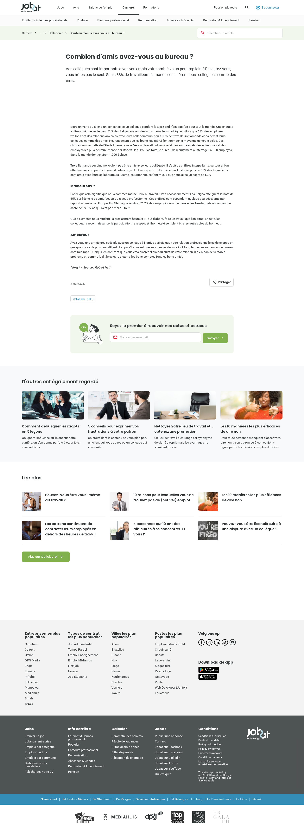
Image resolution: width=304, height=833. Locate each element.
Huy (114, 663)
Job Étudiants (77, 679)
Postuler (73, 747)
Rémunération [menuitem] (147, 20)
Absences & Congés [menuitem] (180, 20)
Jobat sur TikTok (166, 766)
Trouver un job (34, 739)
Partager (221, 282)
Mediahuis (32, 696)
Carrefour (31, 647)
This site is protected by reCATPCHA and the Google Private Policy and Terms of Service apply (214, 779)
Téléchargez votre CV (39, 774)
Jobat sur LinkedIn (167, 760)
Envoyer (211, 339)
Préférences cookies (210, 755)
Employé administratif (170, 647)
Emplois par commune (40, 760)
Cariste (159, 658)
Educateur (162, 696)
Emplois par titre (36, 755)
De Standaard (102, 802)
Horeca (73, 674)
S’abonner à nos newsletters (36, 767)
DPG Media (32, 663)
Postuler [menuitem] (82, 20)
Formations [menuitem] (151, 7)
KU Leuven (32, 685)
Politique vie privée (209, 751)
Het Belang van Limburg (185, 802)
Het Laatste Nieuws (74, 802)
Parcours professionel (83, 753)
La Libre (241, 802)
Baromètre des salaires (127, 739)
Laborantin (162, 663)
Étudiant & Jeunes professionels (80, 740)
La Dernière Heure (219, 802)
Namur (116, 674)
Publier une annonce (169, 739)
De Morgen (123, 802)
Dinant (116, 658)
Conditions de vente (210, 760)
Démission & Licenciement (86, 769)
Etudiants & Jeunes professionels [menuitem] (44, 20)
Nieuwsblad (49, 802)
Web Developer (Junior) (171, 690)
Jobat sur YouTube (168, 771)
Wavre (115, 696)
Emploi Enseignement (83, 658)
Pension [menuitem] (254, 20)
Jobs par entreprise (38, 744)
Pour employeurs (225, 7)
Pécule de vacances (124, 744)
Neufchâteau (120, 679)
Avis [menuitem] (76, 7)
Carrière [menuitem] (128, 7)
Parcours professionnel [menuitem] (113, 20)
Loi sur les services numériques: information (213, 766)
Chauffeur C (163, 652)
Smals (29, 701)
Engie (28, 669)
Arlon (115, 647)
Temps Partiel (77, 652)
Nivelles (116, 685)
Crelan (29, 658)
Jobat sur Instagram (169, 755)
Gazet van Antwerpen (150, 802)
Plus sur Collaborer (43, 559)
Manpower (32, 690)
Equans (30, 674)
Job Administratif (80, 647)
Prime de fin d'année (125, 750)
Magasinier (162, 669)
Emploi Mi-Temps (80, 663)
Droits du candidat (209, 743)
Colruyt (30, 652)
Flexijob (73, 669)
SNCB (29, 707)
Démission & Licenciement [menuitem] (221, 20)
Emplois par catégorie (39, 750)
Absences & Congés (81, 764)
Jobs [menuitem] (60, 7)
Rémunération (77, 758)
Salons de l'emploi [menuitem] (100, 7)
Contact (160, 744)
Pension (73, 774)
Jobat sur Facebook (168, 750)
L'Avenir (257, 802)
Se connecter (267, 7)
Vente (159, 685)
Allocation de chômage (127, 760)
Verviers (116, 690)
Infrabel (30, 679)
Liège (115, 669)
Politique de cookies (210, 747)
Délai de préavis (122, 755)
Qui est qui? (163, 777)
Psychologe (163, 674)
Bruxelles (117, 652)
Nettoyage (162, 679)
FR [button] (246, 7)
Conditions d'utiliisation (212, 738)
